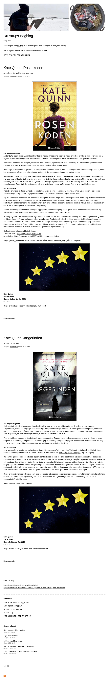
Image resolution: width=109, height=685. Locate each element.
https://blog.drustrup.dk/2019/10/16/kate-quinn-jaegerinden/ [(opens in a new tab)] (36, 236)
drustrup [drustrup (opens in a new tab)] (71, 453)
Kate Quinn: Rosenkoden (23, 68)
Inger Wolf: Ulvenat (11, 636)
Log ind (6, 666)
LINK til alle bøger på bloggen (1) (16, 602)
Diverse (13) (8, 613)
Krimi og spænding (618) (13, 606)
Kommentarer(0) (9, 318)
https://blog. (63, 453)
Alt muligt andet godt (11, 73)
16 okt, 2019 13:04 (24, 346)
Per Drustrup (14, 76)
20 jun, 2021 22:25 (24, 76)
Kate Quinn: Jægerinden (23, 338)
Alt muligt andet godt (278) (14, 609)
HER (19, 46)
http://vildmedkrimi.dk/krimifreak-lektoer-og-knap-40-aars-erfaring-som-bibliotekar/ (34, 588)
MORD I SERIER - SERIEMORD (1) (17, 616)
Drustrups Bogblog (18, 36)
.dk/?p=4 (77, 453)
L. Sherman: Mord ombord (13, 642)
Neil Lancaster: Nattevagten (14, 631)
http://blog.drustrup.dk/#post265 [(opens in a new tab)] (29, 234)
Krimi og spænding (26, 73)
